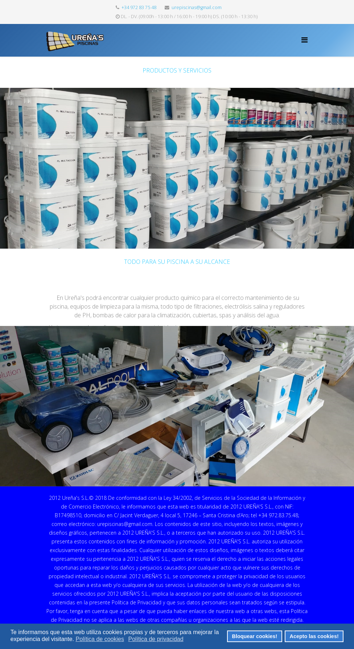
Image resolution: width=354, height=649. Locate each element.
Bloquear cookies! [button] (254, 636)
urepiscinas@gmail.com (197, 7)
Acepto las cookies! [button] (314, 636)
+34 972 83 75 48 (139, 7)
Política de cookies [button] (99, 639)
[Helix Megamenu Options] (304, 40)
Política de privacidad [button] (156, 639)
